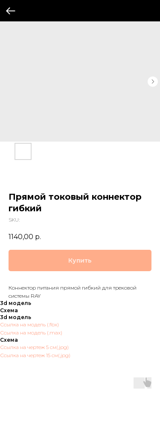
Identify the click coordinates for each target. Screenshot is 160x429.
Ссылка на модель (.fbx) (29, 324)
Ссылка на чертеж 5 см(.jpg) (34, 347)
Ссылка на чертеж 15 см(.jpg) (35, 355)
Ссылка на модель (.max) (31, 332)
